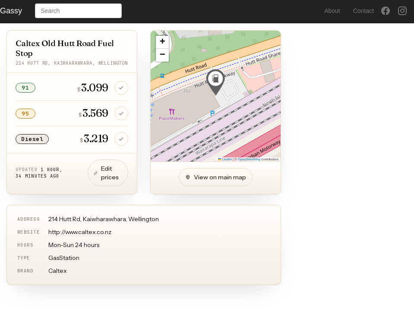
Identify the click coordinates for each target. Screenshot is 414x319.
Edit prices (106, 173)
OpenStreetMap (249, 159)
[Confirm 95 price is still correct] (121, 113)
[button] (215, 82)
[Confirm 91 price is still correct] (121, 88)
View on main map (215, 177)
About (332, 10)
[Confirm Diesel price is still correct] (121, 139)
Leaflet (225, 159)
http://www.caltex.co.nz (79, 232)
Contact (363, 10)
